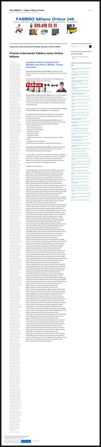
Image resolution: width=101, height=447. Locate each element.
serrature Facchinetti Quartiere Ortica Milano (15, 348)
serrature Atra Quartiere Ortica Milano (15, 329)
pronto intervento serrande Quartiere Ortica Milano (15, 248)
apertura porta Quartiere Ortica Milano (80, 71)
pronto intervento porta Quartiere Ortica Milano (15, 235)
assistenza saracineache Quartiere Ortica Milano (15, 91)
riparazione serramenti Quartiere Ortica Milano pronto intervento (16, 269)
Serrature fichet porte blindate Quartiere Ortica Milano (15, 354)
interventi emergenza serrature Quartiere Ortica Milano (15, 208)
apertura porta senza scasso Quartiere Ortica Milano (79, 75)
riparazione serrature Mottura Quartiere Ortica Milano (16, 283)
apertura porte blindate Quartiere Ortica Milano (80, 78)
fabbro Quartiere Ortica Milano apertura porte (15, 182)
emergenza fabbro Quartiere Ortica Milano (81, 143)
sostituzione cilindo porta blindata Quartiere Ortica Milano (16, 401)
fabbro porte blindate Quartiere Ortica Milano (80, 168)
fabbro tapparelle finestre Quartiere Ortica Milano (80, 194)
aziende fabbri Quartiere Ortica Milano (15, 106)
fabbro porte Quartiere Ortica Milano (79, 170)
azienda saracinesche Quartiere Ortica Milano (15, 103)
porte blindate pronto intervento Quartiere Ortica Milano (15, 220)
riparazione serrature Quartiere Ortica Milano (15, 286)
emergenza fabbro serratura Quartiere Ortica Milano (15, 142)
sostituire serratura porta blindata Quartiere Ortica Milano (15, 398)
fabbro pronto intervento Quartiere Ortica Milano (15, 176)
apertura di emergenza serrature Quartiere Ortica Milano (15, 65)
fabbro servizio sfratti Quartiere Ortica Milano (15, 194)
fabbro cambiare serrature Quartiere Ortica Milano (15, 156)
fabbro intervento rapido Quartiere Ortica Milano (80, 164)
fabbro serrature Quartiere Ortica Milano (15, 191)
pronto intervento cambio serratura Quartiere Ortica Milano (15, 230)
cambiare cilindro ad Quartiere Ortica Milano (79, 116)
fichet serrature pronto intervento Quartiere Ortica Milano (16, 204)
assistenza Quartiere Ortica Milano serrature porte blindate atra (16, 88)
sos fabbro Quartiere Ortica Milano (16, 392)
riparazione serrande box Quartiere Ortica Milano (15, 276)
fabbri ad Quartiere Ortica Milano (78, 151)
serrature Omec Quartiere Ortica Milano (15, 371)
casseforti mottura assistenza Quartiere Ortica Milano (15, 120)
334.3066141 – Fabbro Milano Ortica (27, 10)
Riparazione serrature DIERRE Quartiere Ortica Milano (16, 280)
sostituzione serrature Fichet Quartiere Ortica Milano (15, 420)
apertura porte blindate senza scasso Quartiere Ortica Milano (15, 77)
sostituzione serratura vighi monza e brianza (15, 417)
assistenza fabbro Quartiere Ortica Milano (80, 90)
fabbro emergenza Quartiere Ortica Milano (81, 161)
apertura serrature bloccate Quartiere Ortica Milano (15, 83)
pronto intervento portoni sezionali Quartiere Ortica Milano (16, 241)
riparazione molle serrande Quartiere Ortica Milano (15, 263)
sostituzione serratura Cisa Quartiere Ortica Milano (15, 411)
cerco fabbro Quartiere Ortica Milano (79, 130)
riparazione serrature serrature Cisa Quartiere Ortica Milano (15, 289)
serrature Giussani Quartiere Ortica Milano (15, 356)
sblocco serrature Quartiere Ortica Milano (80, 200)
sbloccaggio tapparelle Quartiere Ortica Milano (80, 197)
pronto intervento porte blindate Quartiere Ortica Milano (15, 238)
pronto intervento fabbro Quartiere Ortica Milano (15, 232)
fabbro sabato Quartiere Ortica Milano (79, 185)
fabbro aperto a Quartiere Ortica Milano (80, 155)
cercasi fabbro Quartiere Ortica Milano (79, 128)
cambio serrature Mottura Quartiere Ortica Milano (16, 117)
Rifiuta (17, 441)
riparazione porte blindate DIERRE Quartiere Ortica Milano (16, 266)
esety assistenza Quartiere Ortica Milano (80, 148)
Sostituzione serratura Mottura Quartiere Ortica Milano (16, 414)
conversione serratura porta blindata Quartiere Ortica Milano (16, 132)
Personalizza (9, 441)
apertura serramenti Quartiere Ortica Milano (16, 80)
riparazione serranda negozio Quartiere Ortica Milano (15, 273)
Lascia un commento (14, 431)
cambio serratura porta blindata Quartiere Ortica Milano (15, 114)
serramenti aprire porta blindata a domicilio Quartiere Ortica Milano (15, 313)
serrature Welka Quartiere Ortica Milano (15, 385)
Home (90, 10)
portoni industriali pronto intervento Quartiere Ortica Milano (16, 224)
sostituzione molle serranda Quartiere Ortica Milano (15, 408)
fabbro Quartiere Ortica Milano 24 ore (79, 176)
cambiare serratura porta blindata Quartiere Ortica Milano (15, 111)
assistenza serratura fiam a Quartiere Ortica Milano (15, 94)
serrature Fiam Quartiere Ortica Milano (15, 351)
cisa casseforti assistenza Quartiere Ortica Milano (80, 134)
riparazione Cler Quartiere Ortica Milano (15, 257)
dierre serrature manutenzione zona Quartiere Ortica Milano (15, 134)
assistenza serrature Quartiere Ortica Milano (15, 97)
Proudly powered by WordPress (33, 441)
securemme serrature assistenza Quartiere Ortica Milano (15, 309)
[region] (18, 438)
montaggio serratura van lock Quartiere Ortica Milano (15, 217)
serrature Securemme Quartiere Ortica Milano (15, 378)
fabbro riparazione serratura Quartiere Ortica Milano (15, 185)
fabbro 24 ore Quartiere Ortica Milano (79, 153)
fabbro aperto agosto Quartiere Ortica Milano (15, 153)
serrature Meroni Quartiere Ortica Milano (15, 364)
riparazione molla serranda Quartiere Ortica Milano (15, 260)
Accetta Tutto (26, 441)
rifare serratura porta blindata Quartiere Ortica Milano (15, 254)
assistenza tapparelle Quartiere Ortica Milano (16, 100)
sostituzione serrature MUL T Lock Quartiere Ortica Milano (15, 423)
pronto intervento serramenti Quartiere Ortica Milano (16, 245)
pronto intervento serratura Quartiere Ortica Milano (15, 251)
